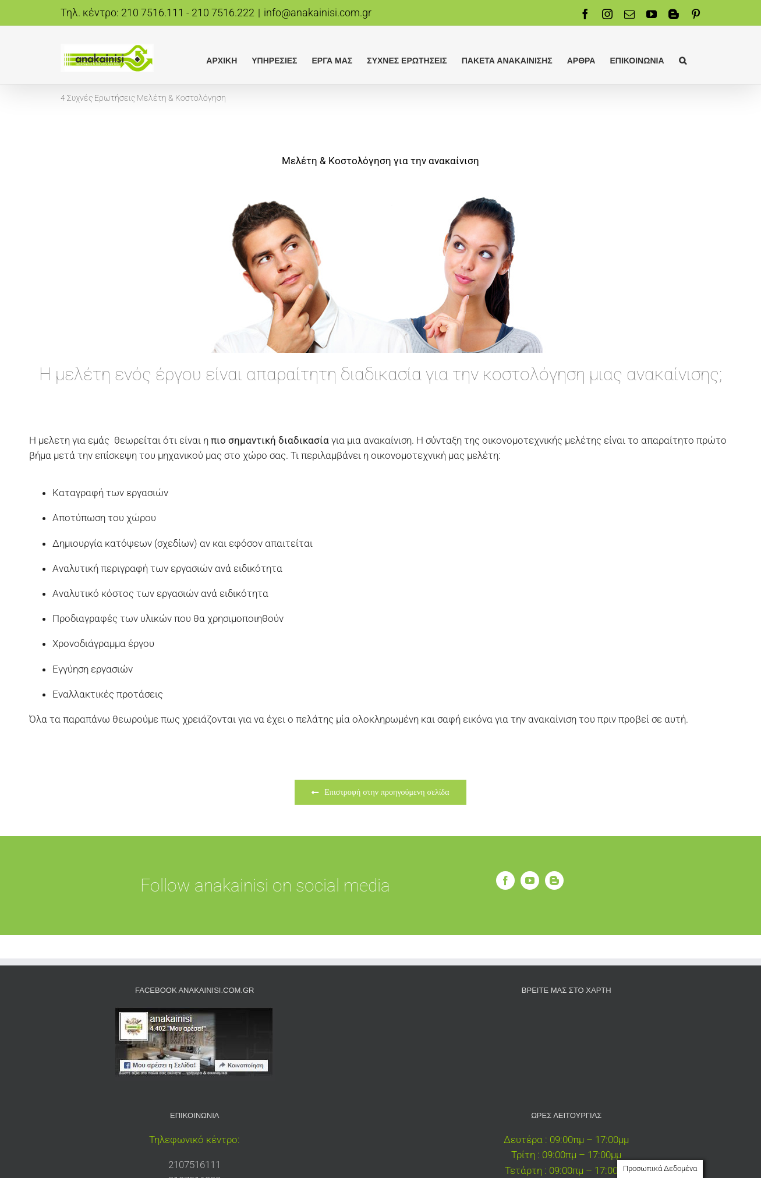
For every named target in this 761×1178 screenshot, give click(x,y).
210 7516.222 (223, 12)
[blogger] (554, 880)
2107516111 (194, 1164)
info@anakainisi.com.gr (317, 12)
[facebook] (505, 880)
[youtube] (530, 880)
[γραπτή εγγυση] (380, 191)
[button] (682, 59)
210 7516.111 (152, 12)
